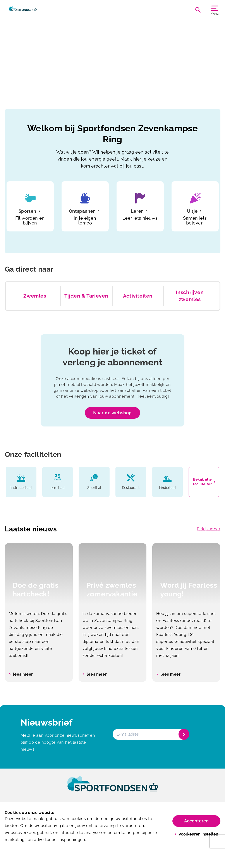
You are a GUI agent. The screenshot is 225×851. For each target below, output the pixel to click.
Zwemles (34, 296)
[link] (112, 788)
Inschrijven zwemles (190, 295)
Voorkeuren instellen (196, 834)
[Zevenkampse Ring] (23, 10)
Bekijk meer (208, 529)
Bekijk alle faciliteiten (204, 481)
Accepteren (196, 821)
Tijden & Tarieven (86, 296)
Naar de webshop (112, 412)
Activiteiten (138, 296)
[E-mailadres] (150, 734)
